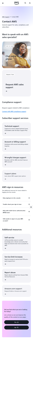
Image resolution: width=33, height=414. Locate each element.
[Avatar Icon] (30, 3)
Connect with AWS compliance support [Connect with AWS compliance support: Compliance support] (14, 111)
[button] (16, 322)
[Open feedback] (31, 207)
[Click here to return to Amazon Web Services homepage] (16, 3)
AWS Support (5, 17)
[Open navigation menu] (2, 3)
